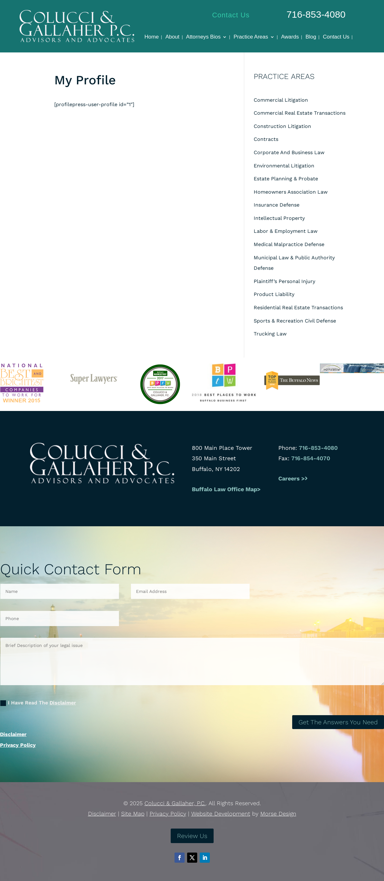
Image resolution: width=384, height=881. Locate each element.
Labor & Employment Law (285, 231)
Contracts (266, 139)
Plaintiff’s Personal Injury (284, 281)
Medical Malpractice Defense (289, 244)
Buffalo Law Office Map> (227, 489)
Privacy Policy (18, 745)
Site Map (133, 813)
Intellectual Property (279, 218)
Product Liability (274, 294)
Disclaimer (63, 703)
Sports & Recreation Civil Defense (295, 321)
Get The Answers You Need (338, 722)
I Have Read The (38, 703)
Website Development (220, 813)
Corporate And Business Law (289, 152)
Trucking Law (270, 334)
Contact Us (231, 15)
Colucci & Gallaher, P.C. (175, 803)
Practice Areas (250, 37)
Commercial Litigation (281, 100)
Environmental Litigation (284, 166)
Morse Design (278, 813)
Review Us (192, 836)
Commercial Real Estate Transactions (300, 113)
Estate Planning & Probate (286, 179)
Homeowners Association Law (291, 192)
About (172, 37)
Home (152, 37)
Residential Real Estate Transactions (298, 308)
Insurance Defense (276, 205)
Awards (290, 37)
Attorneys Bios (203, 37)
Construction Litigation (282, 126)
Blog (310, 37)
